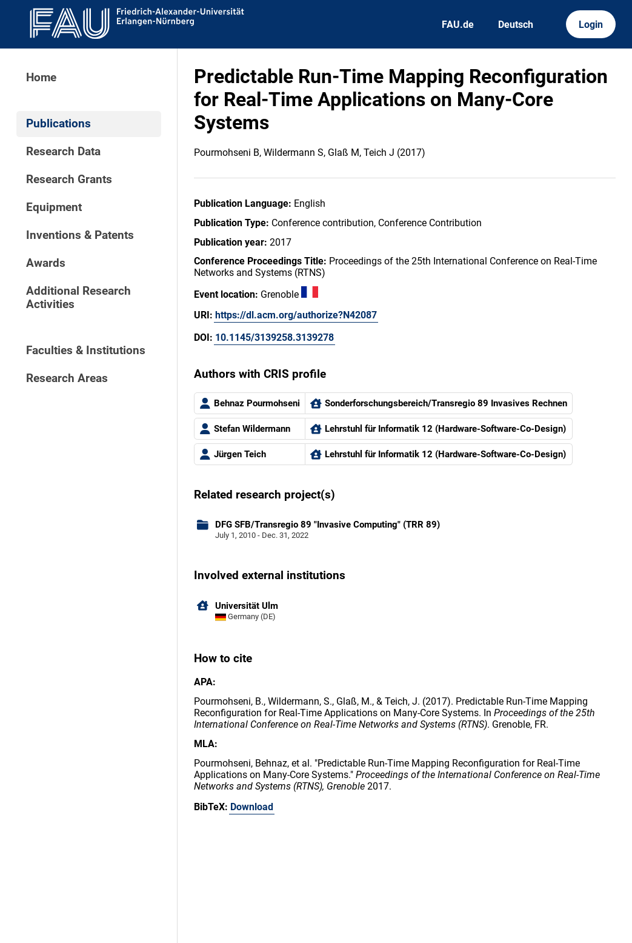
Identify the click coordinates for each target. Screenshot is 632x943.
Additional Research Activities (78, 297)
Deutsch (515, 24)
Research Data (63, 151)
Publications (58, 123)
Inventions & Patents (80, 235)
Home (41, 77)
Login (591, 24)
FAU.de (458, 24)
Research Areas (67, 378)
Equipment (54, 207)
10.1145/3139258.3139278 (274, 337)
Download (251, 807)
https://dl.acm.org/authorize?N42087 (296, 315)
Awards (45, 263)
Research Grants (69, 179)
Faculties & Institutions (85, 350)
